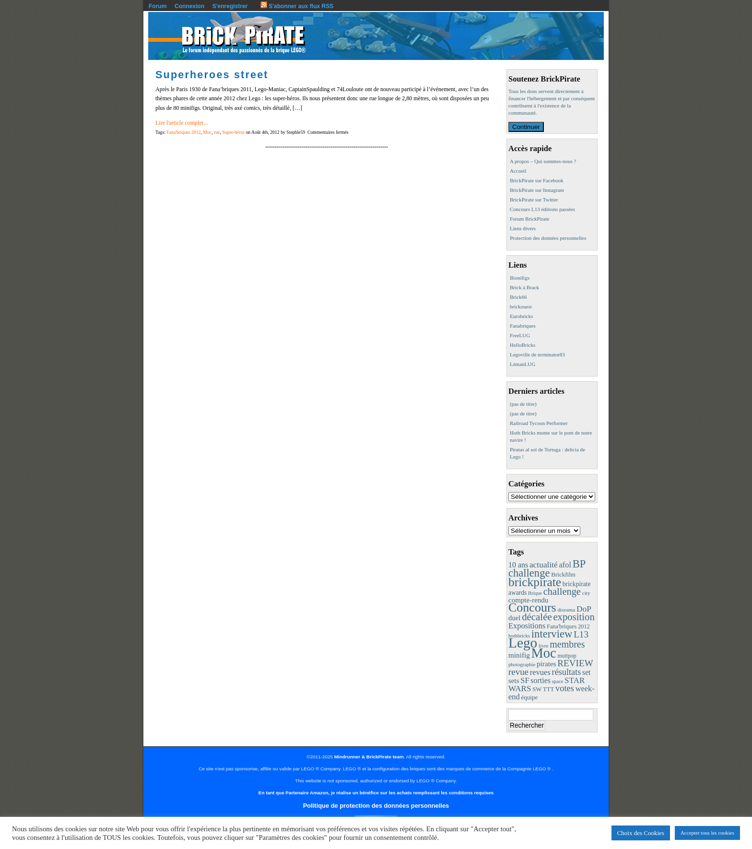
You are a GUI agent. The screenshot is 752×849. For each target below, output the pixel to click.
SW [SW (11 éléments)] (536, 689)
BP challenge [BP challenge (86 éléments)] (547, 568)
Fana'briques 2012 (183, 132)
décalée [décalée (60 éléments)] (537, 617)
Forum (157, 6)
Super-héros (233, 132)
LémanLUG (522, 364)
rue (217, 132)
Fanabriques (523, 326)
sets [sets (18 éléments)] (513, 680)
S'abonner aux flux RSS (296, 6)
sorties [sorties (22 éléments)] (540, 680)
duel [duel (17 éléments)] (514, 618)
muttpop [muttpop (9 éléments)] (566, 655)
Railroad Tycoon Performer (539, 423)
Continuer (526, 126)
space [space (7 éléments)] (558, 681)
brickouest (521, 306)
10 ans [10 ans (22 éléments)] (518, 565)
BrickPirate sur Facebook (537, 180)
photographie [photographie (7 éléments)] (521, 664)
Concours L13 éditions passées (542, 209)
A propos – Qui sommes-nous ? (543, 161)
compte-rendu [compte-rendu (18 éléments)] (528, 600)
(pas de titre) (523, 404)
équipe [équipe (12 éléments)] (529, 697)
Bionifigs (519, 278)
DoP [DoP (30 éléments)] (583, 608)
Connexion (189, 6)
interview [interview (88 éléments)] (552, 634)
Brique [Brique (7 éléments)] (535, 593)
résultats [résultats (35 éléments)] (566, 672)
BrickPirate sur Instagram (537, 190)
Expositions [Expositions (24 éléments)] (526, 625)
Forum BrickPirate (529, 219)
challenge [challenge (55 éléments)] (562, 591)
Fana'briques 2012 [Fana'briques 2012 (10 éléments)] (568, 626)
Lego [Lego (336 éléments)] (522, 642)
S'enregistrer (230, 6)
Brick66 (518, 297)
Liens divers (523, 228)
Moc (207, 132)
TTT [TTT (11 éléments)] (548, 689)
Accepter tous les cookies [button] (707, 833)
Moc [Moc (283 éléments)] (543, 653)
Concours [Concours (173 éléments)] (532, 607)
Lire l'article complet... (181, 122)
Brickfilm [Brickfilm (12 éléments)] (563, 574)
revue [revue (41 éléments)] (518, 672)
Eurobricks (521, 316)
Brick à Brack (524, 287)
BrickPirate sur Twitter (534, 199)
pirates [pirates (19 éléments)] (546, 664)
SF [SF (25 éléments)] (524, 680)
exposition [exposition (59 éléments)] (573, 617)
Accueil (518, 171)
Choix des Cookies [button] (640, 833)
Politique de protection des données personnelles (376, 805)
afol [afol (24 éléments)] (565, 564)
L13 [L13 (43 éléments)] (581, 634)
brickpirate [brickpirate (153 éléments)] (534, 582)
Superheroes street (212, 75)
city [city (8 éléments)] (586, 593)
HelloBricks (522, 345)
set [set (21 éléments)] (586, 672)
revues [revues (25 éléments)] (540, 672)
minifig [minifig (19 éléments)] (519, 655)
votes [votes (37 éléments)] (564, 688)
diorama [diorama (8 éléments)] (566, 610)
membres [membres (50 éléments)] (567, 644)
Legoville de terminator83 (537, 354)
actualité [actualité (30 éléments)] (543, 564)
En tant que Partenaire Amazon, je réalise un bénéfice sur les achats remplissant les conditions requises (376, 792)
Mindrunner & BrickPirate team (369, 756)
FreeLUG (520, 335)
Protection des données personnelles (548, 238)
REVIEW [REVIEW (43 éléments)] (575, 663)
